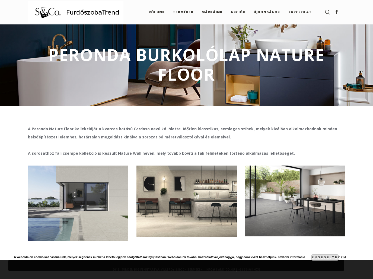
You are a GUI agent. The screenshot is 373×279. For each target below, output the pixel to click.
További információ (291, 257)
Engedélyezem (325, 257)
